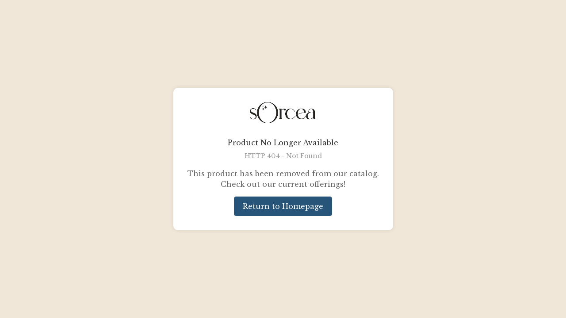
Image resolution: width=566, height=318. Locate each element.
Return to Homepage (283, 206)
